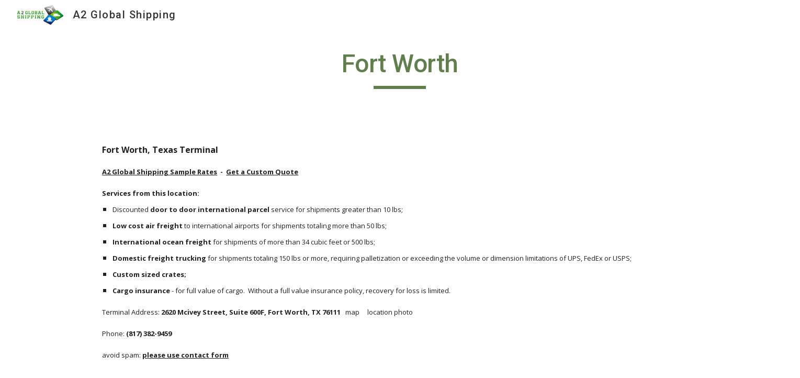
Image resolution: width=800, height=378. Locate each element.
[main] (400, 68)
